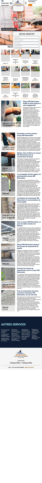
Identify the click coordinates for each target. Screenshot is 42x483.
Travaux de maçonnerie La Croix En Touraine (15, 331)
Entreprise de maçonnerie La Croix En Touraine (15, 335)
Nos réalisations (9, 29)
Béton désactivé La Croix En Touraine (25, 338)
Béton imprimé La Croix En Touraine (26, 334)
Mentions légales (29, 367)
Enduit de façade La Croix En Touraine (5, 331)
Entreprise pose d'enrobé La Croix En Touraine (5, 339)
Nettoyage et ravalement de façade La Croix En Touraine (35, 331)
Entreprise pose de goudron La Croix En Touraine (5, 335)
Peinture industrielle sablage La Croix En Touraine (36, 336)
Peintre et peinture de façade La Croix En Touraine (15, 339)
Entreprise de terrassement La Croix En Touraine (26, 331)
